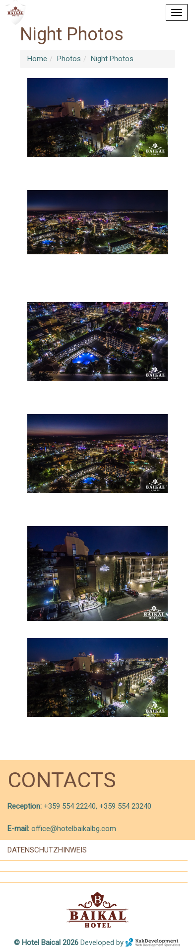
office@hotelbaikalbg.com (73, 828)
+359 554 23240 (125, 806)
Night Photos (112, 58)
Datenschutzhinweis (47, 849)
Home (37, 58)
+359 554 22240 (69, 806)
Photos (69, 58)
